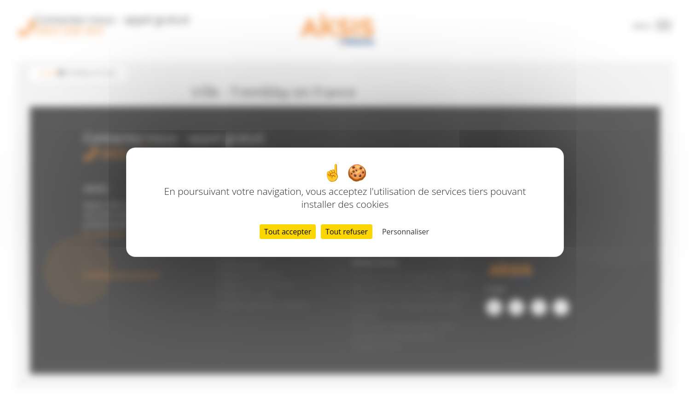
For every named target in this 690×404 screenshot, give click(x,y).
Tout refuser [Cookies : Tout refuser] (346, 232)
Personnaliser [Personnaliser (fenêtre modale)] (405, 232)
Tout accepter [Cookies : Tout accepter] (287, 232)
